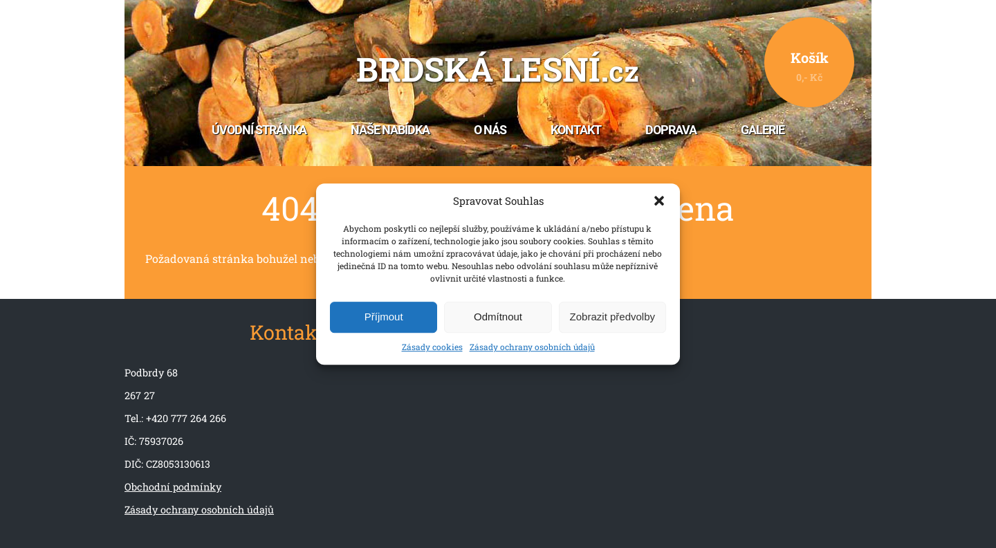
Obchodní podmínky (172, 486)
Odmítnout (498, 317)
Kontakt (576, 130)
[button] (659, 201)
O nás (490, 130)
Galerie (762, 130)
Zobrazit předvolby (612, 317)
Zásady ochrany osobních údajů (532, 346)
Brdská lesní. (497, 70)
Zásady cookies (432, 346)
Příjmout (384, 317)
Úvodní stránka (259, 130)
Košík (810, 66)
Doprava (671, 130)
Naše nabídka (390, 130)
